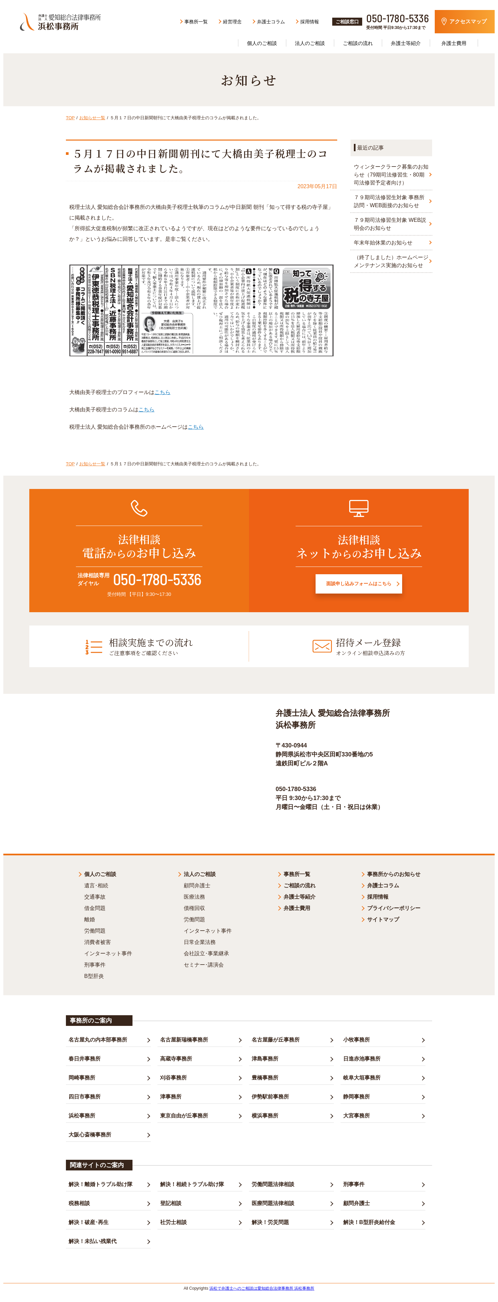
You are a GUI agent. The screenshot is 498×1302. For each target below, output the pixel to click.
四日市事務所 (85, 1095)
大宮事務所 (356, 1114)
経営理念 (232, 21)
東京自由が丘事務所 (184, 1114)
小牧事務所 (356, 1038)
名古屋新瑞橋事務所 (184, 1038)
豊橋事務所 (265, 1076)
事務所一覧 (196, 21)
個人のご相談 (100, 873)
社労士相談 (173, 1221)
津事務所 (170, 1095)
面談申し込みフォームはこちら (358, 586)
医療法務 (194, 895)
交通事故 (95, 895)
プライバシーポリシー (393, 907)
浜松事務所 (82, 1114)
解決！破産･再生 (89, 1221)
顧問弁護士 (197, 884)
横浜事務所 (265, 1114)
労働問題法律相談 (273, 1183)
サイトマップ (383, 918)
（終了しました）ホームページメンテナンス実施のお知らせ (391, 261)
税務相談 (79, 1202)
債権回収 (194, 907)
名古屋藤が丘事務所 (276, 1038)
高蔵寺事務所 (176, 1057)
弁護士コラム (271, 21)
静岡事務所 (356, 1095)
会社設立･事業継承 (206, 952)
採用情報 (309, 21)
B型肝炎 (94, 975)
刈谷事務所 (173, 1076)
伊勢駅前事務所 (270, 1095)
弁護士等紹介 (406, 43)
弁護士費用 (453, 43)
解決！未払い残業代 (93, 1240)
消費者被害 (97, 941)
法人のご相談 (310, 43)
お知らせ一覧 (92, 117)
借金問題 (95, 907)
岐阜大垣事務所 (361, 1076)
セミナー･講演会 (204, 963)
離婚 (89, 918)
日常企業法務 (200, 941)
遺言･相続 (96, 884)
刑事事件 (95, 963)
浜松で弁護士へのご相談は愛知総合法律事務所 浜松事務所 (261, 1287)
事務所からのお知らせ (393, 873)
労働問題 (95, 929)
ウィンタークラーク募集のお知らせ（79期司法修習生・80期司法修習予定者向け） (391, 175)
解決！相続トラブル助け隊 (192, 1183)
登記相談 (170, 1202)
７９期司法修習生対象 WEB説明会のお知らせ (390, 224)
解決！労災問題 (270, 1221)
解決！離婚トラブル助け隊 (100, 1183)
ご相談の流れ (358, 43)
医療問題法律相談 (273, 1202)
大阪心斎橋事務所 (90, 1133)
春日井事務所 (85, 1057)
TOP (70, 117)
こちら (162, 392)
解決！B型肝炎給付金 (369, 1221)
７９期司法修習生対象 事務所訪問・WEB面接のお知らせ (389, 201)
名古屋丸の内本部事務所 (98, 1038)
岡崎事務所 (82, 1076)
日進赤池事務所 (361, 1057)
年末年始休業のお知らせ (383, 242)
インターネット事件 (108, 952)
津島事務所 (265, 1057)
